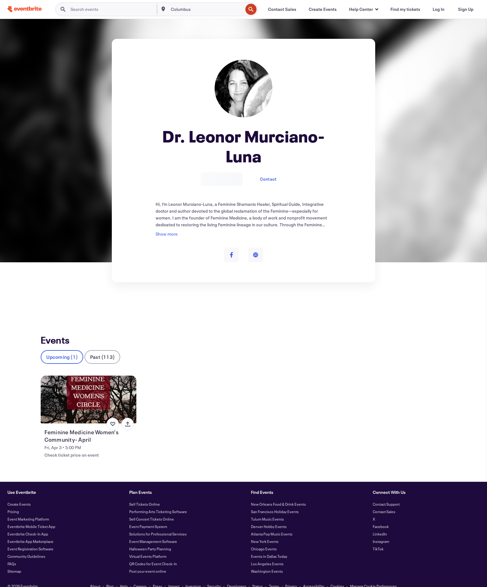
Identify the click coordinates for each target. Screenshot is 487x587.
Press (157, 575)
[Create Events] (323, 9)
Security (214, 575)
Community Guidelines (26, 546)
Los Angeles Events (267, 553)
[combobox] (206, 9)
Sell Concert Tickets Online (151, 508)
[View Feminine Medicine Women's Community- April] (89, 389)
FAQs (11, 553)
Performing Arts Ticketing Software (158, 501)
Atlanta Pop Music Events (272, 523)
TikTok (378, 538)
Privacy (291, 575)
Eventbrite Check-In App (27, 523)
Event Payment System (148, 516)
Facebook (381, 516)
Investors (193, 575)
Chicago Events (264, 538)
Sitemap (14, 560)
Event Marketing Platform (28, 508)
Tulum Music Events (267, 508)
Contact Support (386, 493)
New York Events (265, 531)
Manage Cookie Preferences (373, 575)
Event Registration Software (30, 538)
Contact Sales (384, 501)
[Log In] (438, 9)
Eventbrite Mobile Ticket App (31, 516)
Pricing (13, 501)
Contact (268, 179)
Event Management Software (153, 531)
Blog (110, 575)
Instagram (381, 531)
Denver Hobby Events (269, 516)
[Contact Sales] (282, 9)
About (95, 575)
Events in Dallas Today (269, 546)
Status (257, 575)
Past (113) (102, 346)
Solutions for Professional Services (158, 523)
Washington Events (267, 560)
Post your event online (147, 560)
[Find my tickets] (405, 9)
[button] (363, 9)
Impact (174, 575)
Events (47, 305)
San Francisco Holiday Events (275, 501)
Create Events (19, 493)
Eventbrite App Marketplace (30, 531)
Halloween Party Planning (150, 538)
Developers (236, 575)
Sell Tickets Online (144, 493)
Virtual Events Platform (147, 546)
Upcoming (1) (62, 346)
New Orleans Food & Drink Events (278, 493)
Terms (274, 575)
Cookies (337, 575)
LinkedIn (380, 523)
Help (124, 575)
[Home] (24, 9)
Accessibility (313, 575)
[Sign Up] (466, 9)
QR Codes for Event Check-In (153, 553)
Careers (140, 575)
